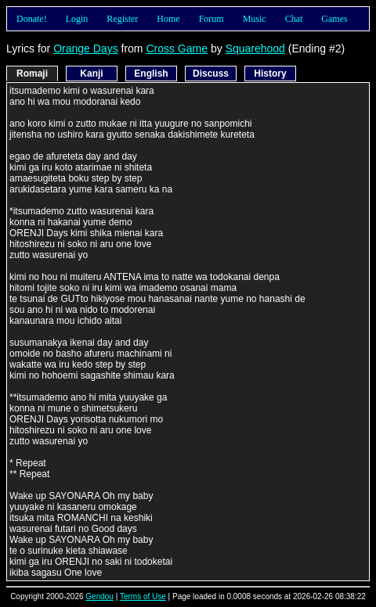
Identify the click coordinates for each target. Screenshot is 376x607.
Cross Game (177, 48)
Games (334, 18)
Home (168, 18)
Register (122, 18)
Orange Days (85, 48)
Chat (294, 18)
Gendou (99, 596)
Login (77, 18)
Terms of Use (143, 596)
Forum (211, 18)
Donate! (31, 18)
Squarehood (255, 48)
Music (254, 18)
